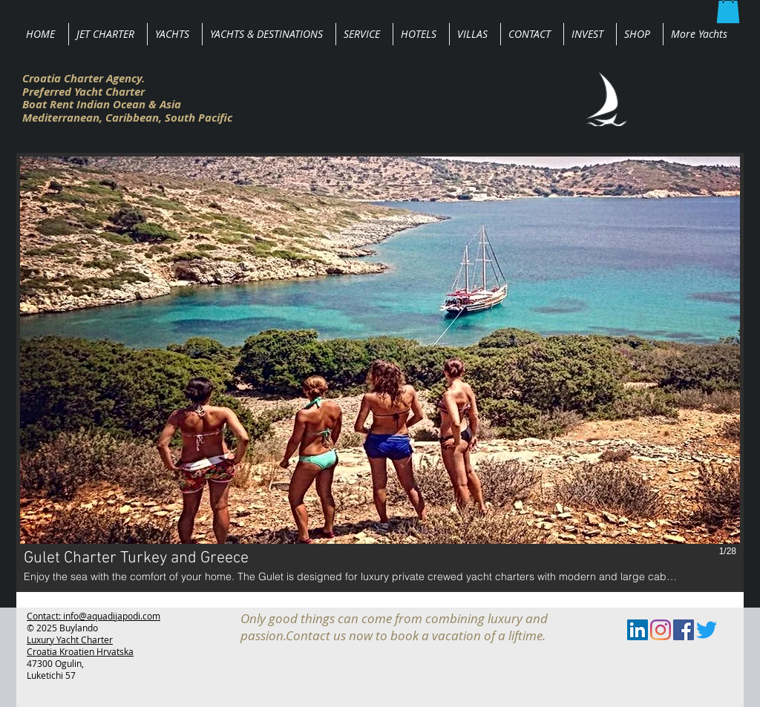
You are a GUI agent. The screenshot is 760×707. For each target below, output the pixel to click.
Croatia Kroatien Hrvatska (80, 651)
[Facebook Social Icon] (683, 629)
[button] (380, 372)
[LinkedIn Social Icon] (637, 629)
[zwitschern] (706, 629)
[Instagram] (660, 629)
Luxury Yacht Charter (70, 639)
